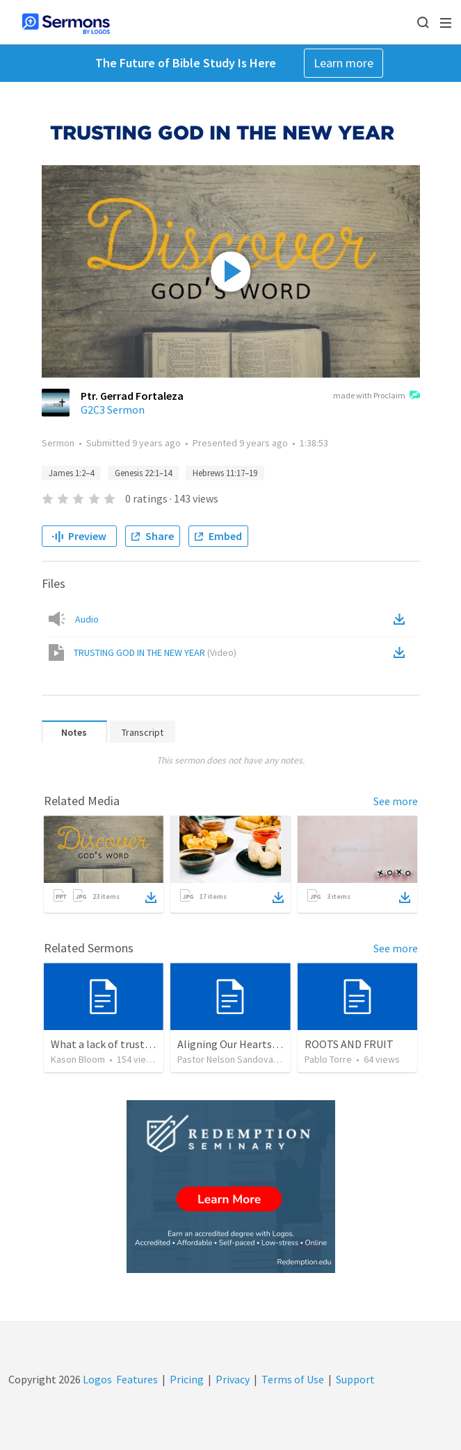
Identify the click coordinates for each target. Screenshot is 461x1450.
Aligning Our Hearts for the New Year (264, 1044)
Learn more (343, 63)
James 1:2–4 (71, 473)
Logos (96, 1379)
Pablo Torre (328, 1059)
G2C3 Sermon (113, 409)
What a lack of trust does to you (126, 1044)
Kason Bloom (78, 1059)
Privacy (233, 1379)
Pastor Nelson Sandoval (226, 1059)
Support (355, 1379)
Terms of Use (292, 1379)
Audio (87, 619)
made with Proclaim (376, 396)
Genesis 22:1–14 (143, 473)
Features (137, 1379)
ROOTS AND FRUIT (349, 1044)
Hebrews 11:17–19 (225, 473)
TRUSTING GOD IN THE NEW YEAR (155, 652)
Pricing (187, 1379)
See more (395, 801)
